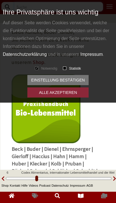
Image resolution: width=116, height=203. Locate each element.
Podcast (45, 185)
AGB (89, 185)
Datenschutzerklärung (25, 54)
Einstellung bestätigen (58, 80)
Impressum (91, 54)
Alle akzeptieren (58, 92)
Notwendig (46, 68)
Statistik (72, 68)
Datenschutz (60, 185)
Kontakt (15, 185)
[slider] (36, 178)
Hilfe (24, 185)
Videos (33, 185)
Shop (5, 185)
